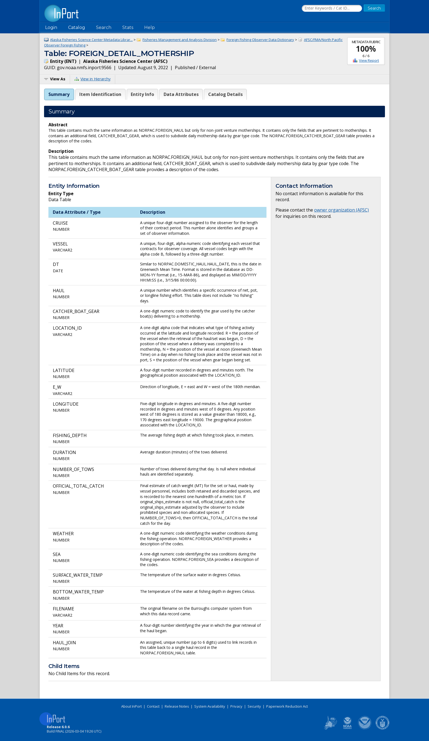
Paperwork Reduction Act (287, 706)
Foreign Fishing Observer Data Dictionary (260, 39)
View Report (369, 60)
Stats (127, 27)
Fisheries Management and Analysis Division (180, 39)
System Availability (209, 706)
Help (149, 27)
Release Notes (177, 706)
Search (103, 27)
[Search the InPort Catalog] (332, 8)
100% (366, 48)
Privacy (236, 706)
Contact (153, 706)
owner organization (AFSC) (341, 210)
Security (254, 706)
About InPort (131, 706)
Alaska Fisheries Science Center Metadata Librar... (91, 39)
